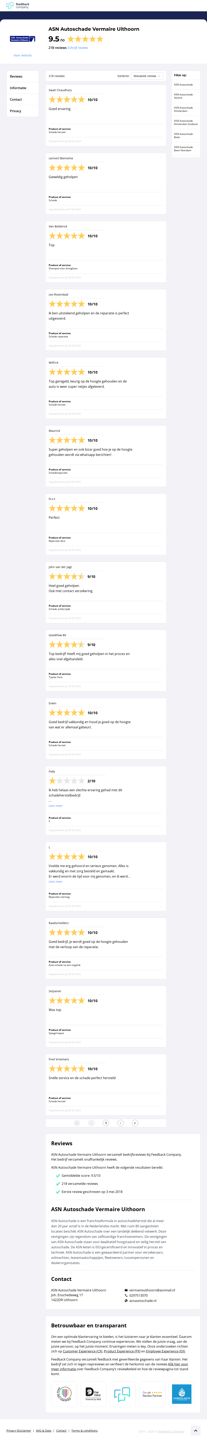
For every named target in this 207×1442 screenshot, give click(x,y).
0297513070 (138, 1295)
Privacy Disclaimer (18, 1430)
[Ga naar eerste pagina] (77, 1123)
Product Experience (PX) (122, 1351)
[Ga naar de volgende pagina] (120, 1123)
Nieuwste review (147, 76)
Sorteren (123, 76)
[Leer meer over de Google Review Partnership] (152, 1394)
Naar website (23, 55)
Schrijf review (78, 47)
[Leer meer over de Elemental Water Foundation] (181, 1394)
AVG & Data (43, 1430)
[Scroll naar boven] (196, 1431)
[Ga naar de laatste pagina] (135, 1123)
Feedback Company (171, 1431)
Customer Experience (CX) (82, 1351)
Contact (61, 1430)
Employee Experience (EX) (165, 1351)
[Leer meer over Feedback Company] (123, 1394)
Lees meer (56, 806)
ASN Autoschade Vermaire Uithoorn (94, 29)
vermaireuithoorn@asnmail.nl (152, 1290)
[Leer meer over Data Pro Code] (64, 1394)
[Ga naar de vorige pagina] (91, 1123)
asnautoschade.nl (142, 1300)
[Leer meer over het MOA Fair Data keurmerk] (93, 1394)
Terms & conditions (84, 1430)
